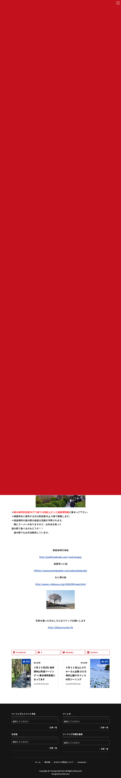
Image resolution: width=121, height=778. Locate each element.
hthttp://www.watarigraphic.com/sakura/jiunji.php (60, 570)
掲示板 (47, 762)
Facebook (81, 762)
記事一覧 (53, 727)
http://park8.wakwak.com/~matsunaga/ (60, 557)
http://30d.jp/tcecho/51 (60, 627)
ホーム (38, 762)
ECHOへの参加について (64, 762)
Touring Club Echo (57, 771)
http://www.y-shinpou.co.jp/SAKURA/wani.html (60, 584)
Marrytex (66, 774)
